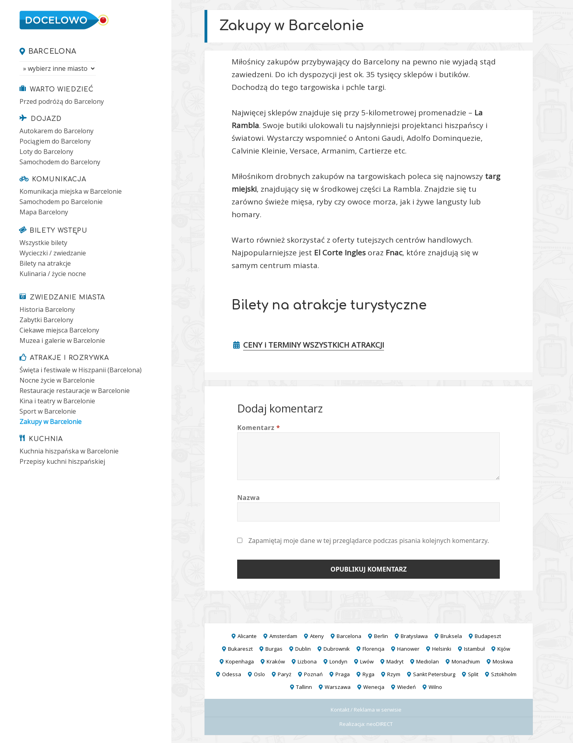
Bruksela (451, 636)
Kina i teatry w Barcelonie (57, 401)
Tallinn (304, 686)
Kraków (276, 661)
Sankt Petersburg (434, 674)
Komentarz (258, 427)
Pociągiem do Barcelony (55, 141)
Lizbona (307, 661)
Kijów (503, 648)
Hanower (408, 648)
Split (473, 674)
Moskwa (503, 661)
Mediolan (427, 661)
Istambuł (474, 648)
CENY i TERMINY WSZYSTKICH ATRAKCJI (313, 345)
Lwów (367, 661)
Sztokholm (503, 674)
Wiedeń (406, 686)
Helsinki (441, 648)
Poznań (313, 674)
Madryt (394, 661)
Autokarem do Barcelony (56, 130)
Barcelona (52, 51)
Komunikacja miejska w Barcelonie (70, 191)
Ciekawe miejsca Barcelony (59, 330)
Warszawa (338, 686)
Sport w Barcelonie (47, 411)
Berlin (381, 636)
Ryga (368, 674)
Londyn (338, 661)
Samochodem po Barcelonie (61, 201)
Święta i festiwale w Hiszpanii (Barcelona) (80, 370)
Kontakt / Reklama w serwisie (366, 709)
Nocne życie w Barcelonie (57, 380)
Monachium (466, 661)
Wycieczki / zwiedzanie (52, 253)
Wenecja (373, 686)
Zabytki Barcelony (46, 319)
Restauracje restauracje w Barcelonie (74, 390)
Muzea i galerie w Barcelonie (62, 340)
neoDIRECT (379, 723)
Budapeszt (488, 636)
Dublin (303, 648)
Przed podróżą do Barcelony (61, 101)
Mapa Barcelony (43, 212)
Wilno (435, 686)
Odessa (231, 674)
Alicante (247, 636)
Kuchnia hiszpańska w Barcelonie (69, 451)
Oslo (259, 674)
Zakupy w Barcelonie (50, 421)
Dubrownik (337, 648)
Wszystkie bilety (43, 242)
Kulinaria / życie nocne (52, 273)
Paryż (284, 674)
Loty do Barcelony (46, 151)
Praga (342, 674)
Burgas (274, 648)
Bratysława (414, 636)
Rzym (393, 674)
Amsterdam (283, 636)
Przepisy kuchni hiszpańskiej (62, 461)
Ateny (317, 636)
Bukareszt (240, 648)
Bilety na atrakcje (45, 263)
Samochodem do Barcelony (59, 162)
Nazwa (248, 497)
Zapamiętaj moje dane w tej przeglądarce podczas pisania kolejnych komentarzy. (368, 540)
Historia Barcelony (47, 309)
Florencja (373, 648)
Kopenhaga (240, 661)
